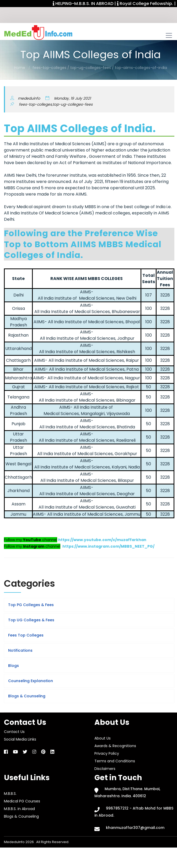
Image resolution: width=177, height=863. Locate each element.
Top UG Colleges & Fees (31, 620)
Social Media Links (20, 739)
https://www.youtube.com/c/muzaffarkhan (102, 539)
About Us (102, 738)
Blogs (13, 665)
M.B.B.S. (10, 793)
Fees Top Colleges (26, 635)
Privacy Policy (106, 753)
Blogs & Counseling (26, 696)
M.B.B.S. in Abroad (19, 808)
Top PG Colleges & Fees (31, 604)
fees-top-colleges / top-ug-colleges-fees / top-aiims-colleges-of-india (100, 67)
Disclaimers (104, 768)
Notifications (20, 650)
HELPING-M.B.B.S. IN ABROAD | (89, 4)
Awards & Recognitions (115, 745)
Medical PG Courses (22, 801)
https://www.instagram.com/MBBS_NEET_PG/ (108, 546)
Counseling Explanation (30, 680)
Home (19, 67)
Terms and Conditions (114, 761)
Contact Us (14, 731)
